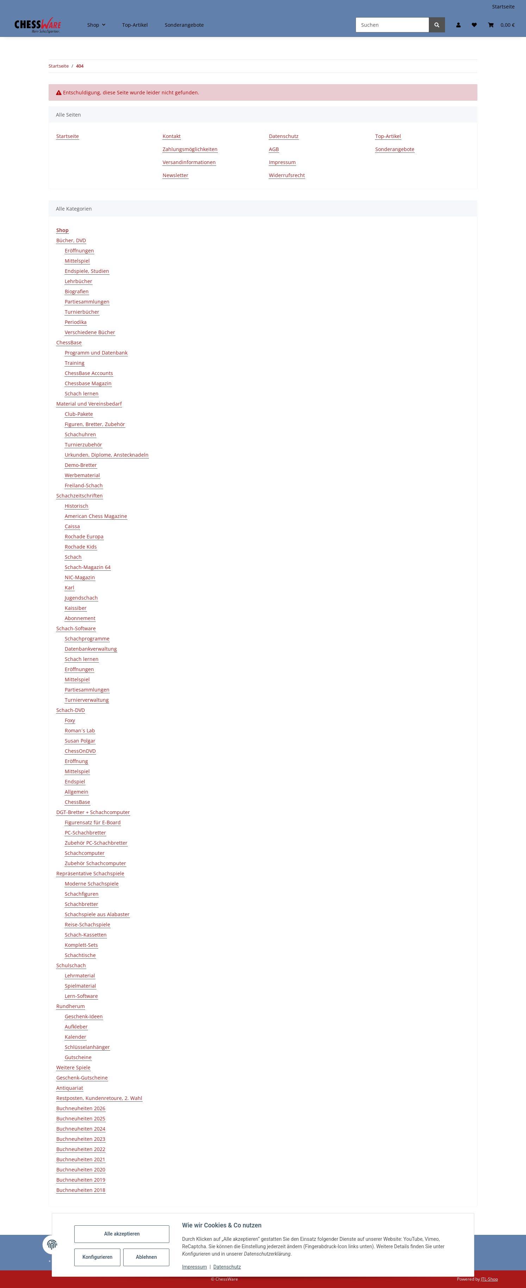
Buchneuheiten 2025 (80, 1118)
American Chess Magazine (96, 516)
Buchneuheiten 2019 (80, 1179)
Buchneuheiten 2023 (80, 1139)
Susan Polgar (80, 740)
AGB (274, 149)
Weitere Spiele (73, 1067)
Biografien (77, 291)
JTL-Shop (489, 1279)
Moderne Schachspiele (92, 883)
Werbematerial (82, 475)
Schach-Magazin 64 (88, 567)
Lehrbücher (78, 281)
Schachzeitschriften (79, 495)
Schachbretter (81, 904)
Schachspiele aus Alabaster (97, 914)
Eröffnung (76, 761)
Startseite (503, 6)
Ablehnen (148, 1257)
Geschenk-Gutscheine (82, 1077)
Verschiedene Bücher (90, 332)
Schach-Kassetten (86, 934)
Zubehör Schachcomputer (95, 863)
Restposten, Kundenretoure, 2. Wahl (99, 1098)
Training (74, 362)
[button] (458, 25)
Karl (69, 587)
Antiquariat (69, 1087)
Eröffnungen (79, 250)
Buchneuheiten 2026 (80, 1108)
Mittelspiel (77, 260)
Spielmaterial (80, 985)
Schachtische (80, 955)
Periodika (76, 322)
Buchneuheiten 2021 (80, 1159)
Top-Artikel (135, 24)
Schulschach (71, 965)
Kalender (75, 1036)
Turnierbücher (82, 311)
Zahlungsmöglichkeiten (190, 149)
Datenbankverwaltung (91, 648)
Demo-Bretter (81, 465)
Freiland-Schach (84, 485)
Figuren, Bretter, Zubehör (95, 424)
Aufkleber (76, 1026)
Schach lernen (82, 393)
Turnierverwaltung (87, 699)
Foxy (70, 720)
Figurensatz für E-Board (93, 822)
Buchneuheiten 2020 (80, 1169)
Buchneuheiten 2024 (80, 1128)
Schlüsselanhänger (87, 1047)
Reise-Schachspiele (87, 924)
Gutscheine (78, 1057)
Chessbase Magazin (88, 383)
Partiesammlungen (87, 301)
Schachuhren (80, 434)
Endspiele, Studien (87, 271)
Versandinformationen (189, 162)
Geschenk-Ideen (84, 1016)
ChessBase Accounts (89, 373)
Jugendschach (81, 597)
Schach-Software (76, 628)
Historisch (76, 505)
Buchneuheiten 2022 (80, 1149)
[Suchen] (392, 24)
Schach (73, 557)
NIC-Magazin (80, 577)
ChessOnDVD (80, 751)
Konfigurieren (100, 1257)
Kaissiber (76, 608)
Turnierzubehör (83, 444)
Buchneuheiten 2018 (80, 1190)
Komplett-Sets (81, 945)
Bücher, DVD (71, 240)
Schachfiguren (82, 893)
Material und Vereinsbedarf (89, 403)
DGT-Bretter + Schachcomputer (93, 812)
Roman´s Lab (80, 730)
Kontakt (172, 136)
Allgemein (76, 791)
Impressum (196, 1267)
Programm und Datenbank (96, 352)
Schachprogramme (87, 638)
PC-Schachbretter (85, 832)
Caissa (72, 526)
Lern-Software (81, 996)
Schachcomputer (85, 853)
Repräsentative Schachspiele (90, 873)
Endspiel (75, 781)
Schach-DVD (70, 710)
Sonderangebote (184, 24)
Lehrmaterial (80, 975)
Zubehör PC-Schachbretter (96, 842)
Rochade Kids (81, 546)
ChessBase (69, 342)
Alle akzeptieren (123, 1234)
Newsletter (175, 175)
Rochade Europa (84, 536)
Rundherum (70, 1006)
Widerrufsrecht (287, 175)
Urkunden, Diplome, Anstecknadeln (107, 454)
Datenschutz (229, 1267)
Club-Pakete (79, 414)
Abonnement (80, 618)
